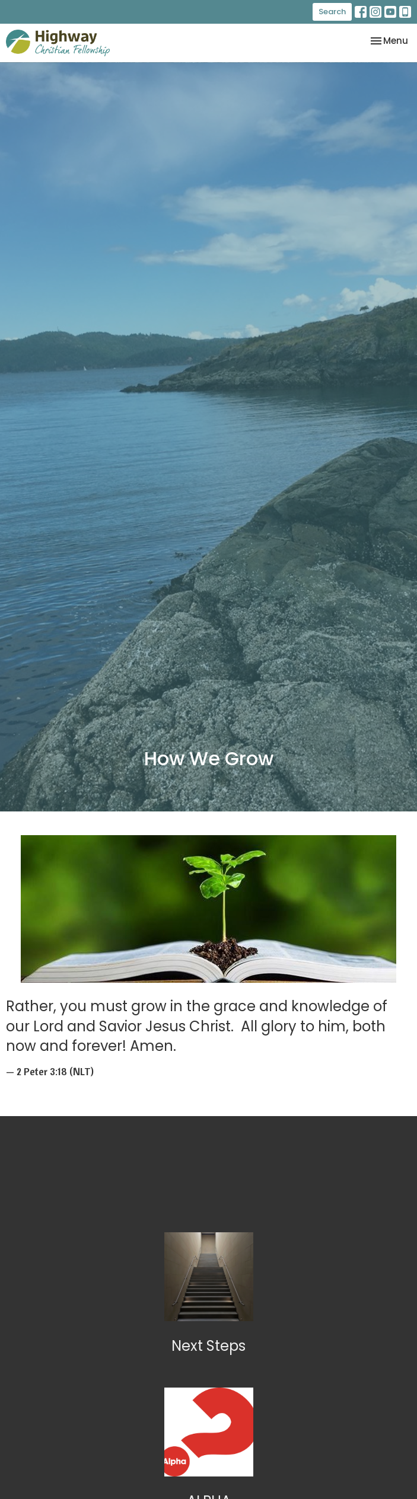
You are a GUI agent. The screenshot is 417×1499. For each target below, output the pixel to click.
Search (332, 11)
